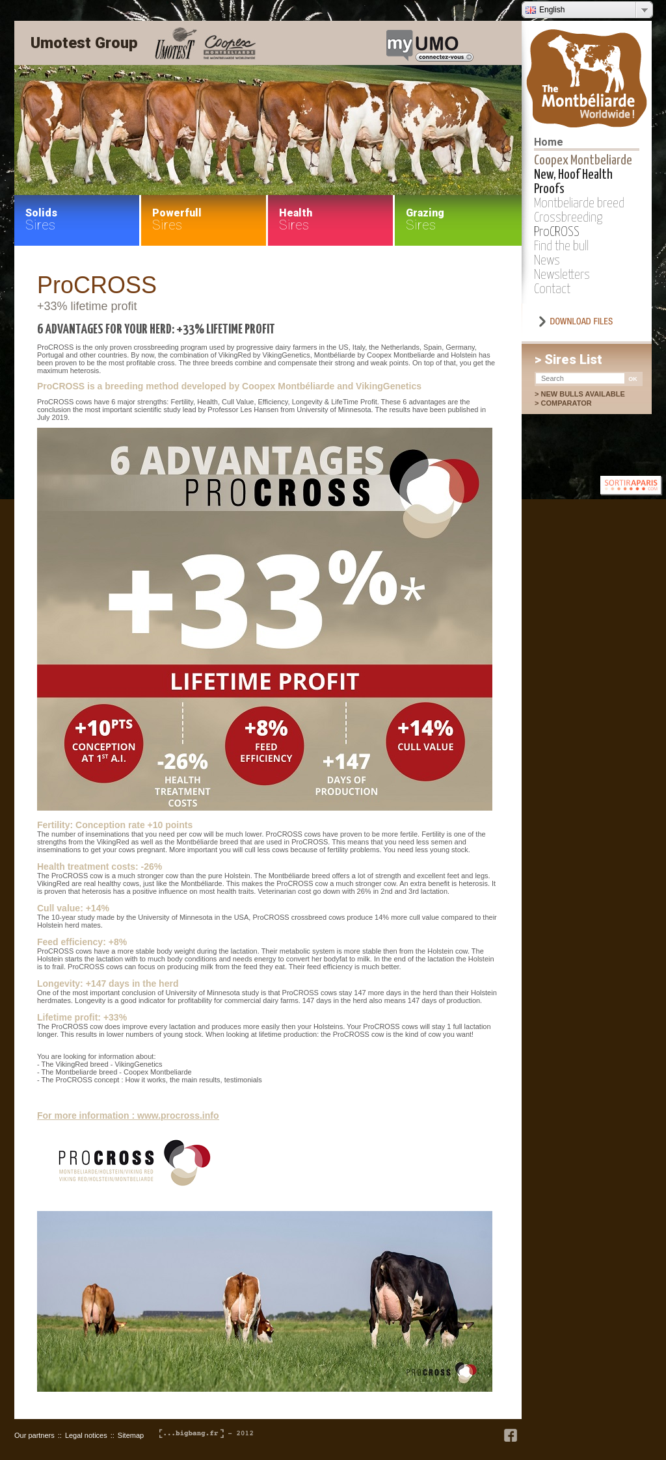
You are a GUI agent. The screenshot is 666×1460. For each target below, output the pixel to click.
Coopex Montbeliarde (583, 160)
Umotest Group (84, 43)
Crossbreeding (568, 217)
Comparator (572, 403)
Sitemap (131, 1435)
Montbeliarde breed (579, 203)
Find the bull (561, 246)
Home (548, 142)
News (547, 260)
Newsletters (562, 274)
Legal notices (86, 1435)
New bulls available (582, 394)
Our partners (34, 1435)
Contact (552, 289)
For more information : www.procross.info (128, 1115)
